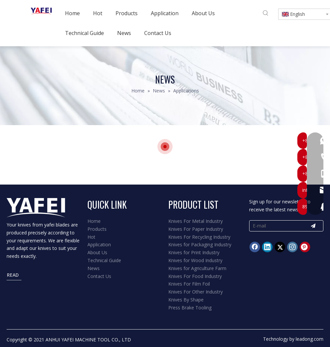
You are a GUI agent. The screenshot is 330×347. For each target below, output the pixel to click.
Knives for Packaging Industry (199, 244)
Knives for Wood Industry (195, 260)
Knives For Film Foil (189, 284)
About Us (97, 252)
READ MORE (14, 276)
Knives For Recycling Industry (199, 237)
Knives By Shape (186, 299)
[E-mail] (274, 226)
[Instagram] (292, 247)
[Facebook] (254, 247)
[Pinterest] (305, 247)
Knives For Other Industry (195, 292)
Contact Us (99, 276)
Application (99, 244)
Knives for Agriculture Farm (197, 268)
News (93, 268)
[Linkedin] (267, 247)
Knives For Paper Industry (195, 229)
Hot (91, 237)
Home (94, 221)
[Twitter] (280, 247)
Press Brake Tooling (190, 307)
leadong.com (309, 339)
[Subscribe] (313, 225)
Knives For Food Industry (195, 276)
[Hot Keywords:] (266, 13)
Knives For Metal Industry (195, 221)
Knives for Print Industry (193, 252)
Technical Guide (104, 260)
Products (97, 229)
